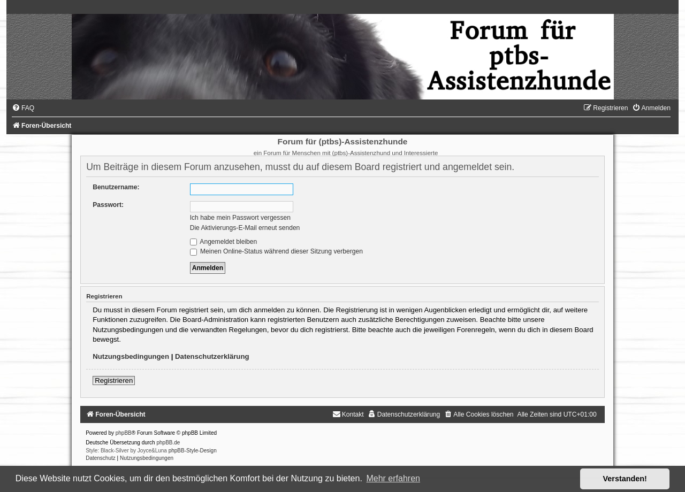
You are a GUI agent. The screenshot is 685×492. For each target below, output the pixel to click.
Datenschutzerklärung (212, 356)
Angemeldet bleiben (223, 241)
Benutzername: (116, 187)
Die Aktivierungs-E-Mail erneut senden (245, 228)
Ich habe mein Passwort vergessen (240, 217)
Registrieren (114, 380)
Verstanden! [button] (625, 478)
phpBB (124, 433)
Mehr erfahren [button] (393, 478)
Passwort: (108, 205)
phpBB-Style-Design (193, 450)
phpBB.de (168, 442)
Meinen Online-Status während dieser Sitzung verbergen (276, 251)
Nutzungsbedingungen (131, 356)
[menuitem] (23, 108)
